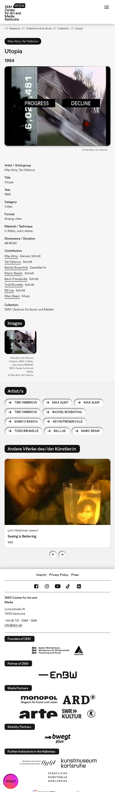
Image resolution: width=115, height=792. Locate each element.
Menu (106, 7)
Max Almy (11, 256)
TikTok (68, 586)
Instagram (47, 586)
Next (62, 554)
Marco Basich (14, 273)
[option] (22, 354)
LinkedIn (79, 586)
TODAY (11, 781)
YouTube (57, 586)
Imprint (41, 574)
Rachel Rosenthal (16, 267)
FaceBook (36, 586)
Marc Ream (12, 296)
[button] (57, 106)
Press (75, 574)
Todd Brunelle (14, 284)
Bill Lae (9, 290)
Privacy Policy (58, 574)
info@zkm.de (13, 625)
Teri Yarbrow (13, 261)
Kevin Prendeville (16, 279)
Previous (53, 554)
